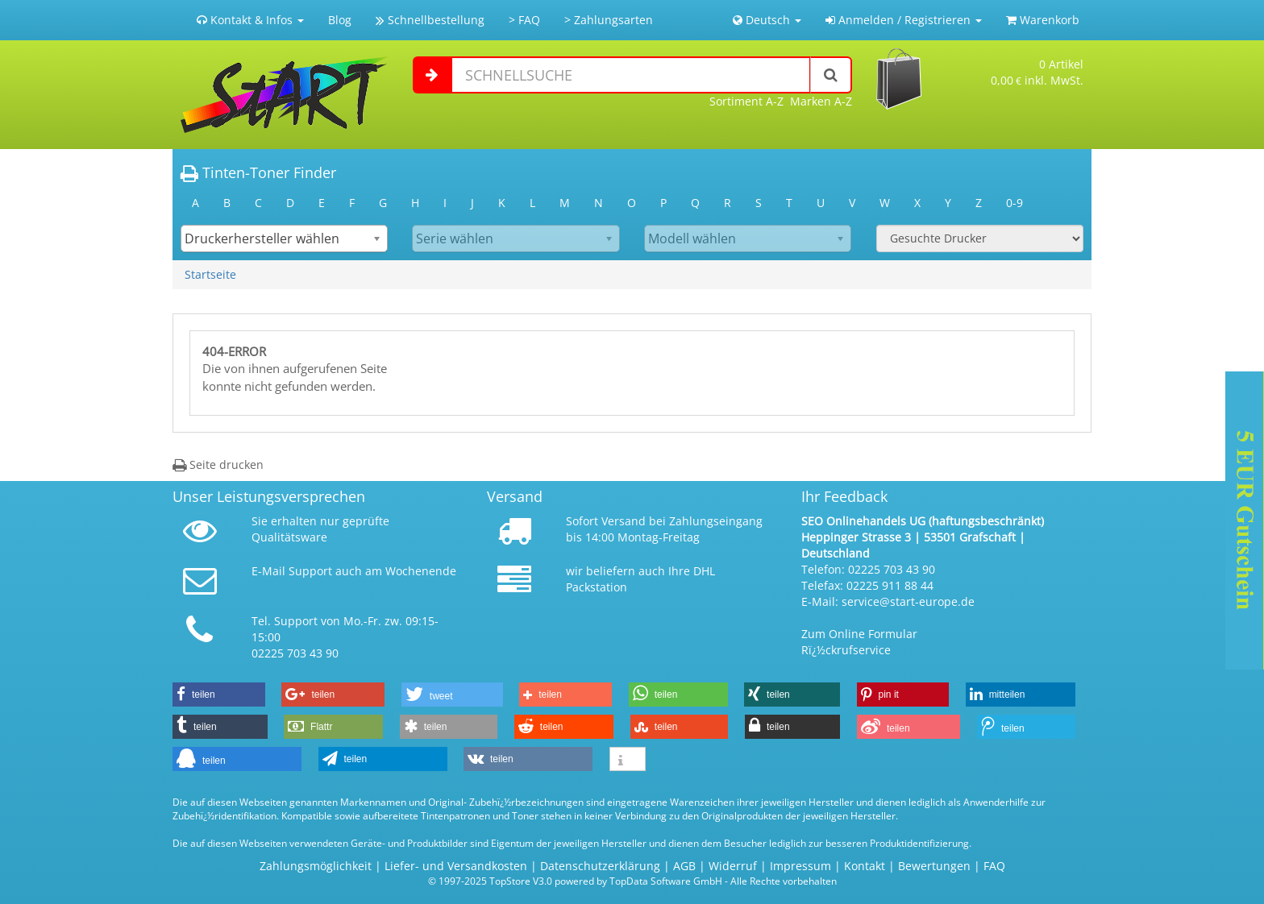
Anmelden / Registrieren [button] (903, 19)
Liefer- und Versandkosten (456, 865)
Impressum (800, 865)
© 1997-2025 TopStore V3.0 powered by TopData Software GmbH (575, 880)
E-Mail (268, 570)
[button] (219, 694)
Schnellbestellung (430, 19)
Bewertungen (934, 865)
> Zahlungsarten (608, 19)
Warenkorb (1042, 19)
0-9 (1014, 202)
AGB (684, 865)
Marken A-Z (821, 101)
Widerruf (733, 865)
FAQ (994, 865)
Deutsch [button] (767, 19)
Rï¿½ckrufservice (846, 649)
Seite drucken (218, 464)
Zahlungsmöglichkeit (316, 865)
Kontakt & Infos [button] (250, 19)
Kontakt (864, 865)
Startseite (210, 274)
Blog (339, 19)
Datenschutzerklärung (600, 865)
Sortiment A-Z (746, 101)
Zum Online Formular (859, 633)
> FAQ (524, 19)
